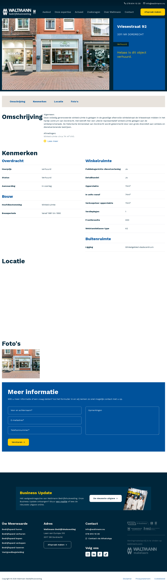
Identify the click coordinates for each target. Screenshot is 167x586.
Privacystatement (143, 579)
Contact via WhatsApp (98, 538)
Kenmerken (39, 101)
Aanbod (47, 10)
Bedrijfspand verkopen (14, 543)
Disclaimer (127, 579)
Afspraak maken (152, 11)
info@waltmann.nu (154, 2)
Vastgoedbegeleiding (13, 552)
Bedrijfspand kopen (12, 538)
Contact (129, 10)
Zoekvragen (93, 10)
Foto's (74, 101)
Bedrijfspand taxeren (13, 547)
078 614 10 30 (132, 2)
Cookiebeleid (159, 579)
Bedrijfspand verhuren (13, 534)
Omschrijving (17, 101)
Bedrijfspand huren (12, 529)
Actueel (79, 10)
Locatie (58, 101)
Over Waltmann (112, 10)
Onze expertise (63, 10)
